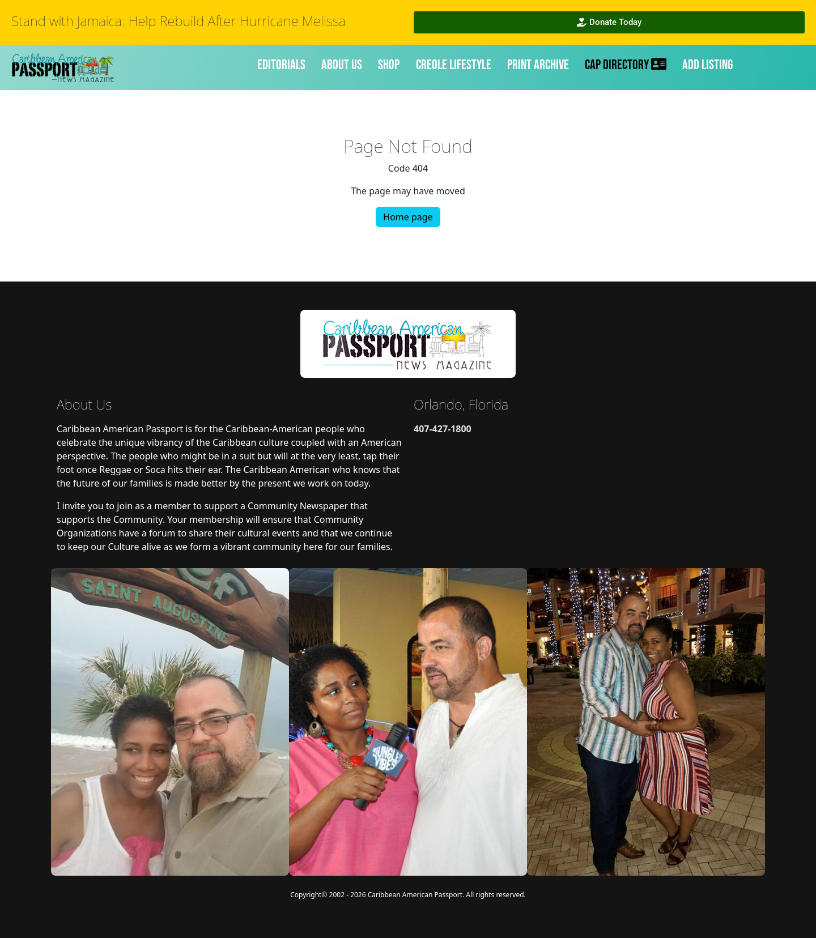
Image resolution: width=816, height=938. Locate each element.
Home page (407, 217)
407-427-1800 (442, 429)
